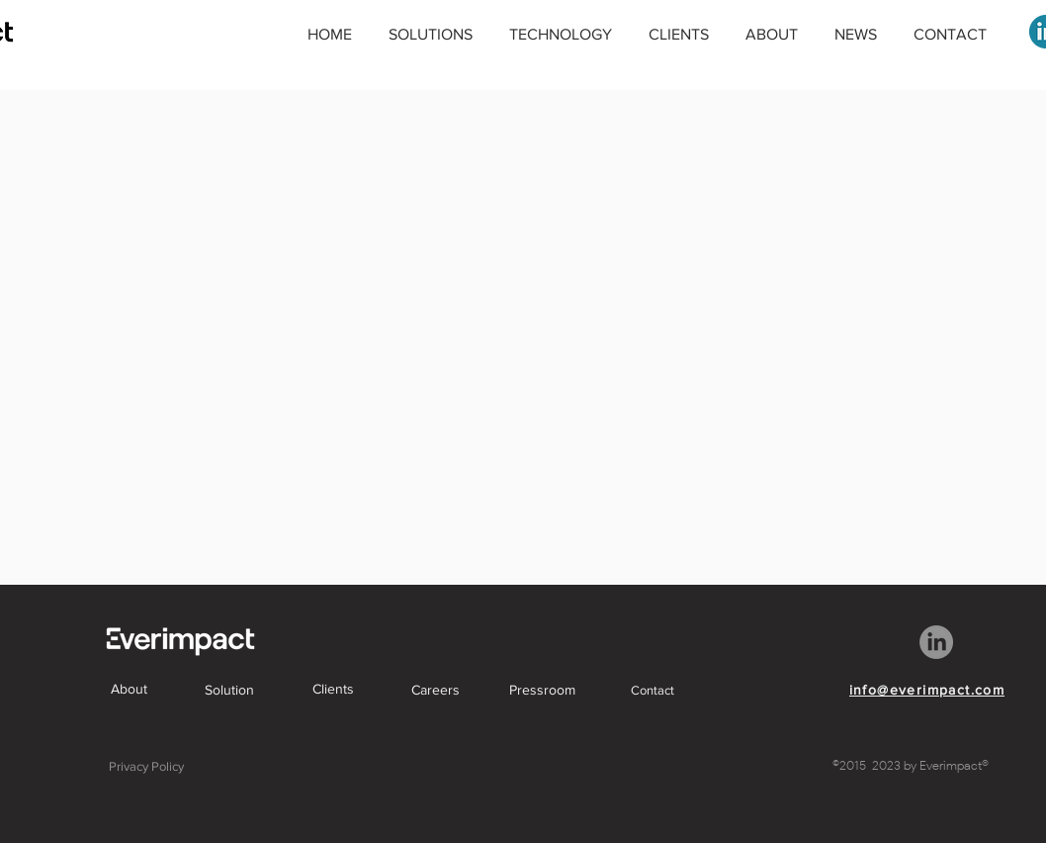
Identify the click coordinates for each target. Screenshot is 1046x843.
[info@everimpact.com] (926, 689)
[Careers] (435, 689)
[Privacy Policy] (146, 766)
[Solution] (229, 689)
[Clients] (333, 688)
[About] (128, 688)
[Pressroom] (542, 689)
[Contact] (652, 689)
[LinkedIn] (936, 642)
